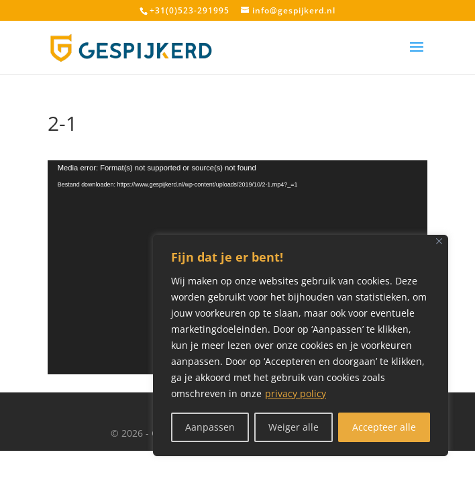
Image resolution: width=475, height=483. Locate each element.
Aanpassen (210, 427)
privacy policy (295, 393)
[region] (300, 345)
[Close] (439, 241)
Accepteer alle (384, 427)
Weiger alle (293, 427)
